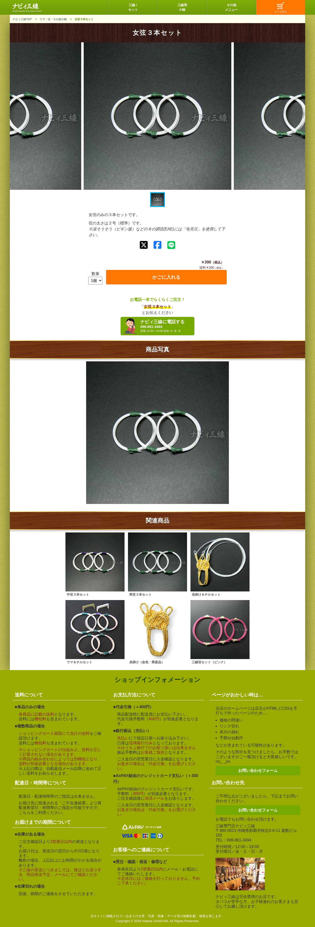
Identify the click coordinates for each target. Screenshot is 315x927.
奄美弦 (192, 229)
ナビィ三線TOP (22, 19)
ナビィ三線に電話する (166, 326)
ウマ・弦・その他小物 (53, 19)
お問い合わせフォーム (258, 770)
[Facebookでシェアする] (157, 245)
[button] (157, 199)
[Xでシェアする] (144, 245)
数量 (95, 274)
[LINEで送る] (171, 245)
